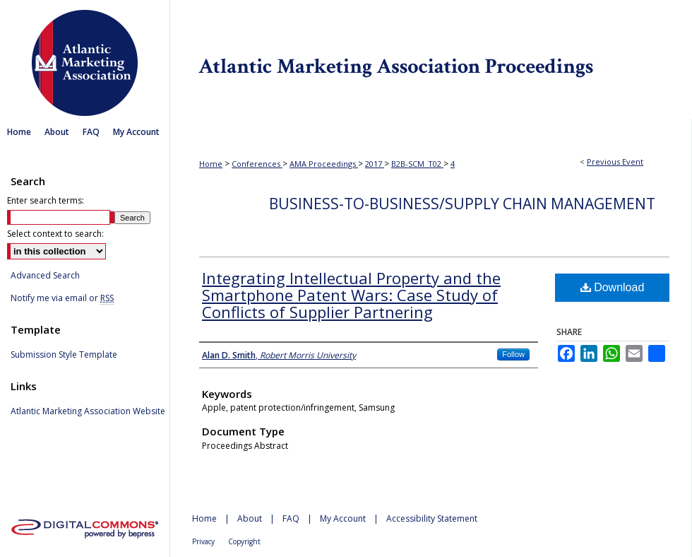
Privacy (203, 541)
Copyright (244, 541)
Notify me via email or (62, 298)
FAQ (290, 518)
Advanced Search (45, 275)
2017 (374, 163)
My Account (343, 518)
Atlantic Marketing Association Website (88, 411)
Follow (513, 354)
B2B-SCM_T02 (417, 163)
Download (612, 287)
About (249, 518)
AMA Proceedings (324, 163)
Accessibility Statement (431, 518)
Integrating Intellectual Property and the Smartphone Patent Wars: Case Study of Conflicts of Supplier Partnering (351, 294)
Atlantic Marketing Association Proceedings (430, 59)
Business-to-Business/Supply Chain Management (462, 203)
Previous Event (615, 161)
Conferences (257, 163)
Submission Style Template (64, 355)
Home (210, 163)
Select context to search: (55, 234)
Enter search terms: (45, 200)
